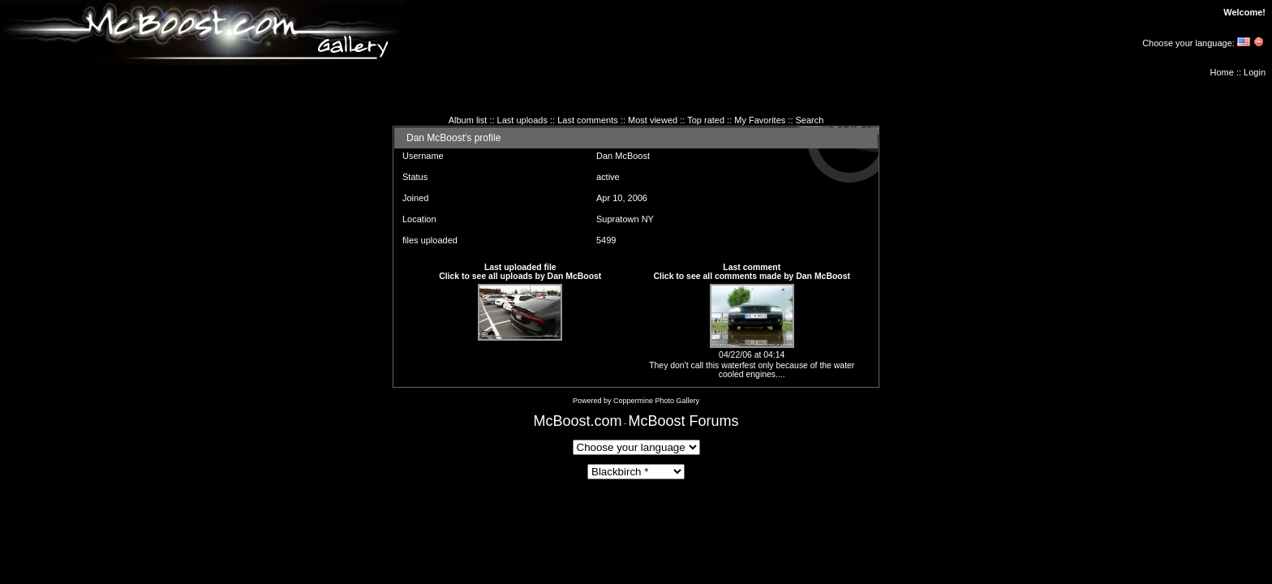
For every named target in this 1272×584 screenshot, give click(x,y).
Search (810, 120)
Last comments (587, 120)
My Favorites (759, 120)
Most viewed (652, 120)
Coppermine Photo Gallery (656, 401)
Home (1222, 72)
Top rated (705, 120)
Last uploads (522, 120)
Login (1255, 72)
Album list (468, 120)
